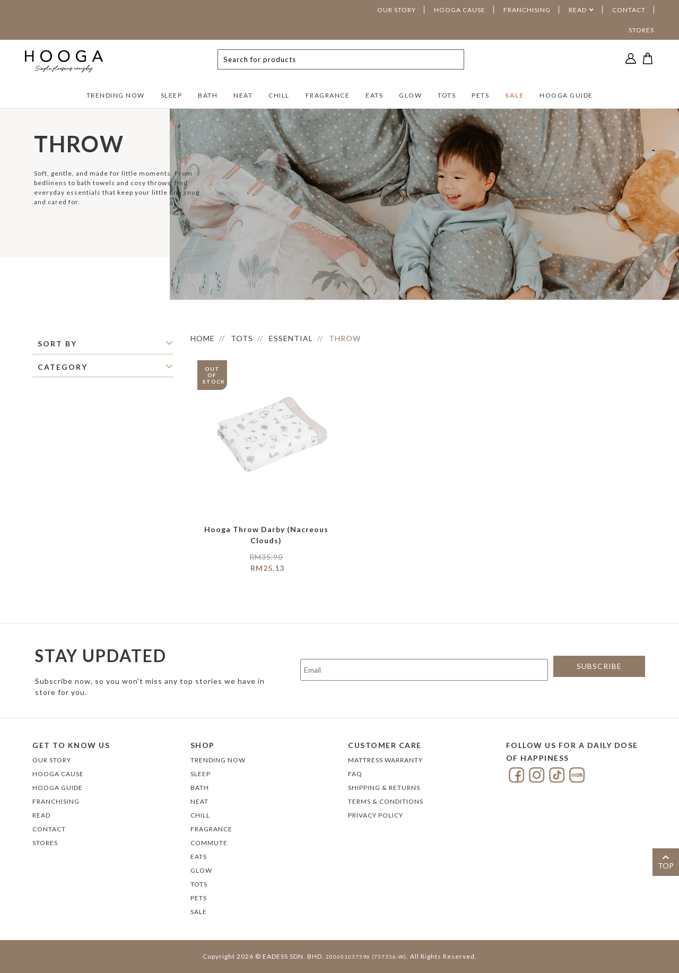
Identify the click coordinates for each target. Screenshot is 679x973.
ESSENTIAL (291, 338)
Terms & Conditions (385, 801)
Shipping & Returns (384, 788)
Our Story (51, 760)
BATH (207, 95)
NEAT (243, 95)
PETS (480, 95)
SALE (514, 95)
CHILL (279, 95)
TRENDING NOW (115, 95)
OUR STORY (396, 10)
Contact (49, 829)
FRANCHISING (527, 10)
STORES (641, 30)
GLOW (410, 95)
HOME (202, 338)
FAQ (355, 774)
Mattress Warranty (385, 760)
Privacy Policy (375, 815)
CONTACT (629, 10)
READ (578, 10)
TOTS (447, 95)
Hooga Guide (57, 788)
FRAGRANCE (328, 95)
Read (41, 815)
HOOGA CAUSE (459, 10)
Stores (45, 843)
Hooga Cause (58, 774)
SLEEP (171, 95)
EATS (374, 95)
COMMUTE (209, 843)
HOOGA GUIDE (566, 95)
